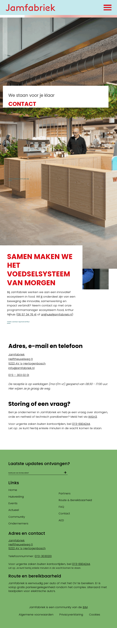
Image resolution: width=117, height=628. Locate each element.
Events (12, 503)
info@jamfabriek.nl (21, 376)
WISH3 (92, 425)
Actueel (13, 510)
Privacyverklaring (71, 615)
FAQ (61, 507)
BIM (85, 607)
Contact (64, 514)
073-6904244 (81, 432)
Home (12, 490)
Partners (64, 493)
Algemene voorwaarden (36, 615)
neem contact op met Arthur (28, 327)
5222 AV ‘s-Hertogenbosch (27, 371)
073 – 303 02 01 (18, 383)
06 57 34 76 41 (26, 318)
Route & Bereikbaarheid (75, 500)
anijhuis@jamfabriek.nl (56, 318)
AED (61, 520)
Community (16, 517)
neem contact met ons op (27, 180)
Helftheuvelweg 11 (20, 367)
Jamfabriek (16, 362)
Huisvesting (16, 497)
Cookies (94, 615)
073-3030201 (43, 556)
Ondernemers (18, 523)
